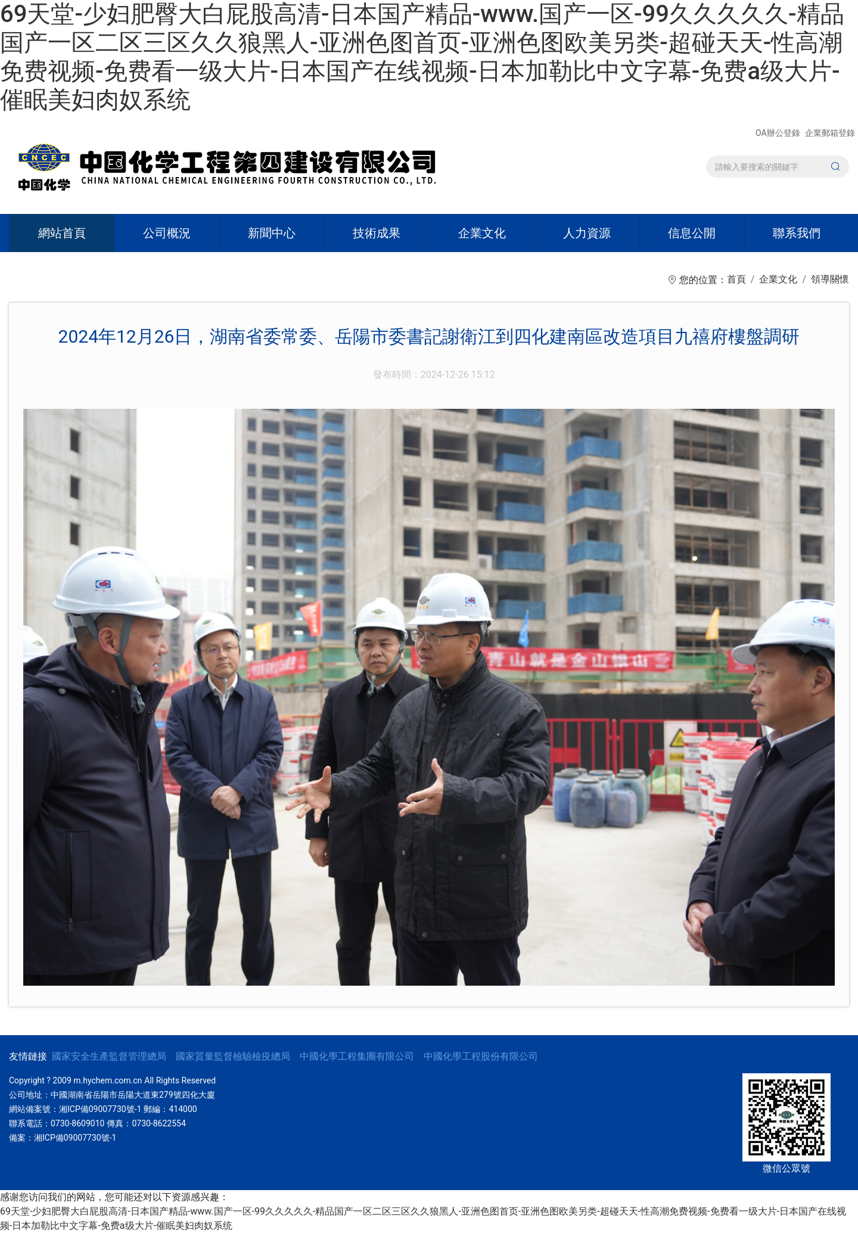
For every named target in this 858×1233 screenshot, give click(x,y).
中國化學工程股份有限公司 (481, 1056)
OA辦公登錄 (779, 133)
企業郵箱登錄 (830, 133)
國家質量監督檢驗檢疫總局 (233, 1056)
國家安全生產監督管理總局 (109, 1056)
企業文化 (778, 279)
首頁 (736, 279)
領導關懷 (830, 279)
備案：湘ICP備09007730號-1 (62, 1137)
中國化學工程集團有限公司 (357, 1056)
